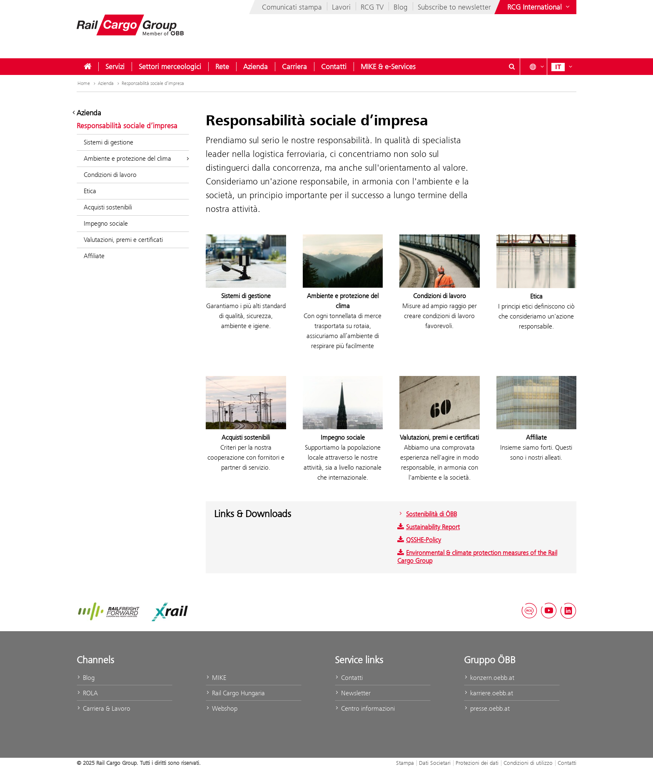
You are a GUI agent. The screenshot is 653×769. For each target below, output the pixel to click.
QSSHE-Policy (419, 540)
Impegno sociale (106, 223)
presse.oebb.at (487, 708)
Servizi (115, 66)
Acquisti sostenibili (108, 207)
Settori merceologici (170, 66)
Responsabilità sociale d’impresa (153, 83)
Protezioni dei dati (477, 762)
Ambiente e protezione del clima (136, 158)
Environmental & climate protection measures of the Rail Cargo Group (477, 557)
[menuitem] (87, 66)
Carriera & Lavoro (103, 708)
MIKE (216, 678)
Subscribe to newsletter (454, 7)
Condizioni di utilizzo (528, 762)
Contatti (333, 66)
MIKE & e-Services (388, 66)
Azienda (255, 66)
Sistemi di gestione (108, 142)
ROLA (87, 693)
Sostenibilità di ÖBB (427, 514)
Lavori (341, 7)
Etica (90, 191)
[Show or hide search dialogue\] (511, 66)
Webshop (221, 708)
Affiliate (94, 256)
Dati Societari (435, 762)
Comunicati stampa (292, 7)
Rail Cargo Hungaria (235, 693)
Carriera (294, 66)
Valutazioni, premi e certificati (123, 240)
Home (87, 83)
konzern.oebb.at (489, 678)
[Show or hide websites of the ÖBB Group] (539, 7)
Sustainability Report (428, 527)
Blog (401, 7)
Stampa (405, 762)
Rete (222, 66)
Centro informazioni (365, 708)
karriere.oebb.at (488, 693)
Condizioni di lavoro (110, 175)
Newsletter (353, 693)
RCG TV (372, 7)
